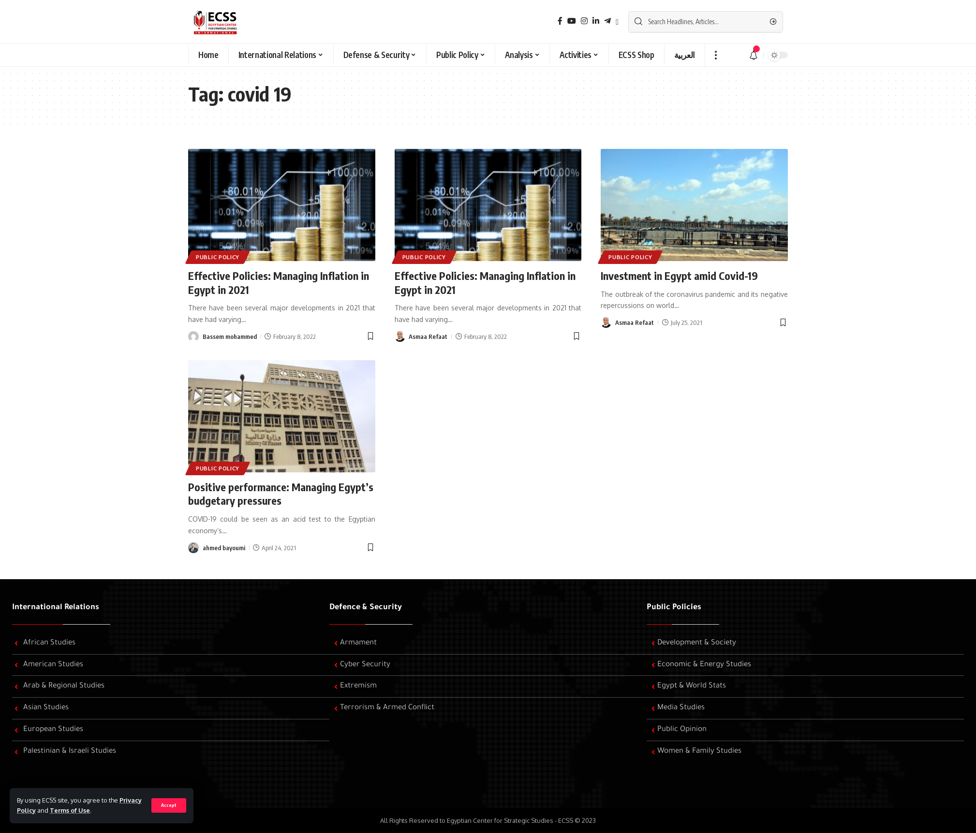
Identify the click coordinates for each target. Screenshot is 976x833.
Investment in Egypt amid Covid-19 (679, 275)
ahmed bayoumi (224, 548)
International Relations (55, 607)
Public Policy (217, 257)
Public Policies (674, 607)
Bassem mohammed (230, 336)
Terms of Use (70, 810)
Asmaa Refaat (428, 336)
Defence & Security (365, 607)
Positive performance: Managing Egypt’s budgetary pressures (280, 494)
